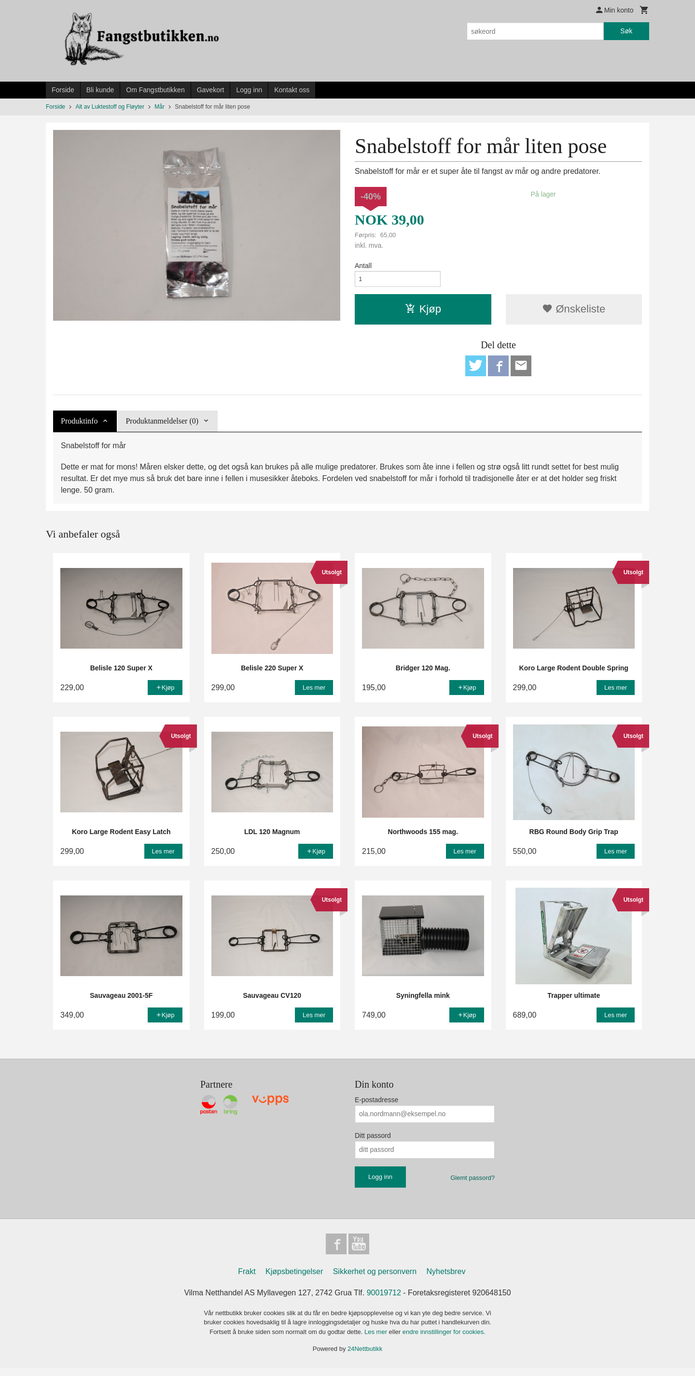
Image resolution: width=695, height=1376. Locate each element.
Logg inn (249, 90)
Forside (63, 90)
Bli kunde (100, 90)
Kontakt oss (291, 90)
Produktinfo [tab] (79, 426)
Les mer (376, 1339)
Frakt (246, 1279)
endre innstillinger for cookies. (444, 1339)
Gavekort (210, 90)
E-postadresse (376, 1104)
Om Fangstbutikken (155, 90)
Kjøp (423, 311)
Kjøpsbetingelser (294, 1279)
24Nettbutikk (365, 1356)
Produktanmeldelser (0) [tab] (161, 426)
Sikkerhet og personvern (375, 1279)
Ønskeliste (573, 311)
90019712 (384, 1300)
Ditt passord (373, 1140)
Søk (626, 31)
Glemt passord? (472, 1182)
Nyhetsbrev (446, 1279)
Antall (363, 266)
